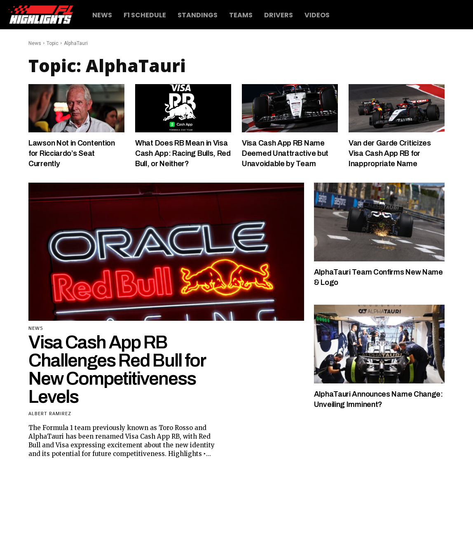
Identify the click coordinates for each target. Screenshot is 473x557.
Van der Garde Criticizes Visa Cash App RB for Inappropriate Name (396, 153)
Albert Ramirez (49, 423)
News (34, 43)
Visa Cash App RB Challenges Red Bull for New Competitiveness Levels (116, 380)
